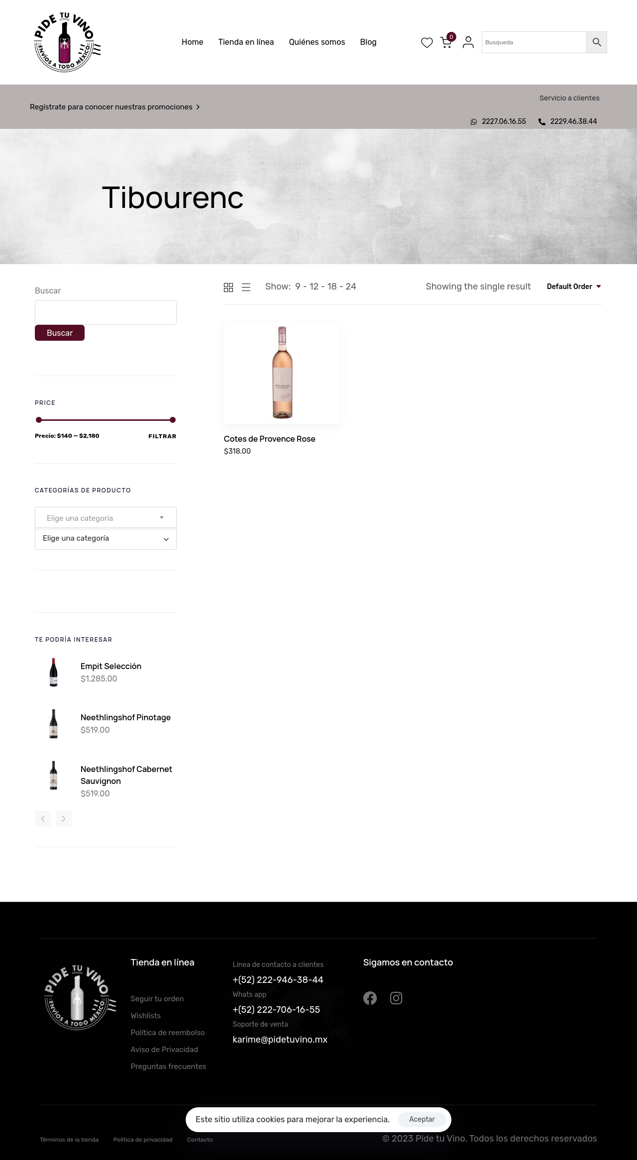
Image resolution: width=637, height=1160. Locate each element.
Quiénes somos (317, 42)
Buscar (48, 290)
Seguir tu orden (157, 998)
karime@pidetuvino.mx (280, 1039)
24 (351, 286)
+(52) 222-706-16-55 (276, 1009)
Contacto (200, 1139)
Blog (368, 42)
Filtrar (162, 436)
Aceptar (422, 1119)
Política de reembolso (167, 1032)
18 (332, 286)
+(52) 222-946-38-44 (278, 979)
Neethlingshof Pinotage (126, 717)
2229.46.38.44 (567, 121)
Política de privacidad (143, 1139)
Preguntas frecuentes (168, 1066)
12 (314, 286)
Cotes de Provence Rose (270, 438)
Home (193, 42)
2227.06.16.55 (498, 121)
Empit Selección (111, 666)
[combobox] (574, 287)
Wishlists (145, 1015)
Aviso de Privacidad (164, 1049)
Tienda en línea (246, 42)
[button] (465, 42)
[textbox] (83, 518)
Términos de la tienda (69, 1139)
